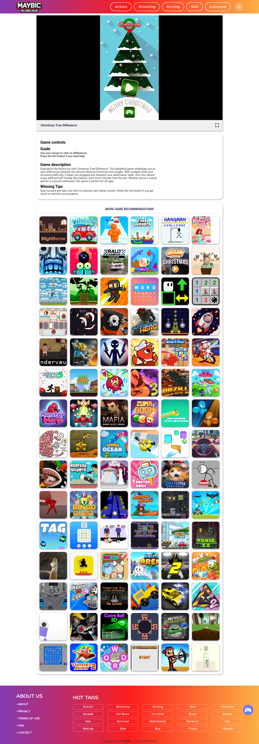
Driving (173, 6)
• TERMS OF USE (28, 718)
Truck (192, 728)
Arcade (88, 714)
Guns (192, 714)
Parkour (193, 721)
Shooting (146, 6)
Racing (88, 728)
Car (227, 721)
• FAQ (20, 725)
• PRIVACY (23, 711)
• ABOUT (22, 704)
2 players (218, 6)
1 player (227, 728)
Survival (123, 721)
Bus (158, 728)
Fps (88, 721)
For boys (123, 714)
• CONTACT (24, 732)
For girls (158, 714)
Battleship (158, 721)
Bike (123, 728)
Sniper (227, 714)
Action (121, 6)
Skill (194, 6)
